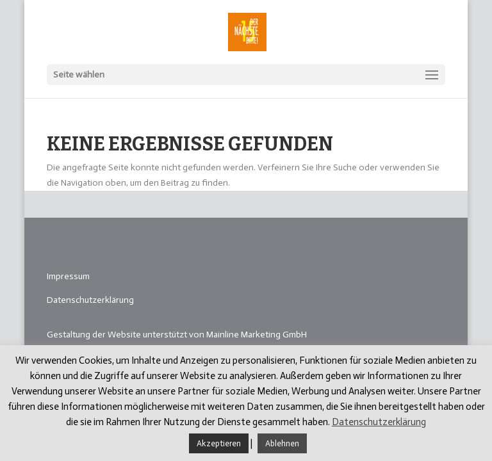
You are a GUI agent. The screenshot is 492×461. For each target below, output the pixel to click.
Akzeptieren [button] (219, 443)
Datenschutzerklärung (90, 300)
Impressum (68, 276)
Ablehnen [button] (282, 443)
